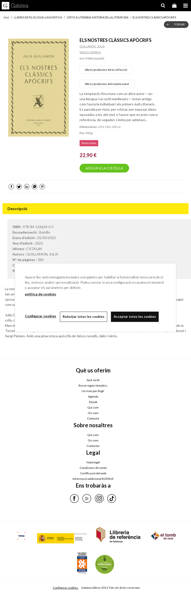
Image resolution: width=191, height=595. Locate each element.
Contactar (93, 446)
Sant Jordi (93, 380)
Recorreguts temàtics (93, 385)
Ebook (93, 402)
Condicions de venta (93, 468)
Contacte (93, 418)
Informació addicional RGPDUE (93, 479)
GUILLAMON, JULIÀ (92, 46)
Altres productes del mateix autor (107, 84)
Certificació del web (93, 473)
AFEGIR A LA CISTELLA (104, 168)
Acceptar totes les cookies (135, 317)
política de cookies (40, 294)
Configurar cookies (66, 588)
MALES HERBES (90, 52)
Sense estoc (88, 143)
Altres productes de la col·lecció (106, 70)
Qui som (93, 407)
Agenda (93, 396)
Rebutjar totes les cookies (83, 317)
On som (93, 413)
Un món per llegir (93, 391)
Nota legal (93, 462)
